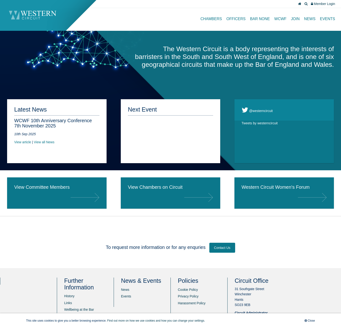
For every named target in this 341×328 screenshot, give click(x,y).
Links (68, 303)
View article (22, 142)
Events (327, 19)
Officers (236, 19)
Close (310, 320)
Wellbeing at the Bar (79, 309)
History (69, 296)
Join (295, 19)
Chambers (211, 19)
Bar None (260, 19)
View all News (44, 142)
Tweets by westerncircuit (260, 123)
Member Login (323, 4)
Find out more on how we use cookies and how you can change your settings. (156, 320)
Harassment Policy (192, 303)
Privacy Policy (188, 296)
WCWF (280, 19)
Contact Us (222, 248)
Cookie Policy (188, 290)
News (309, 19)
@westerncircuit (257, 109)
